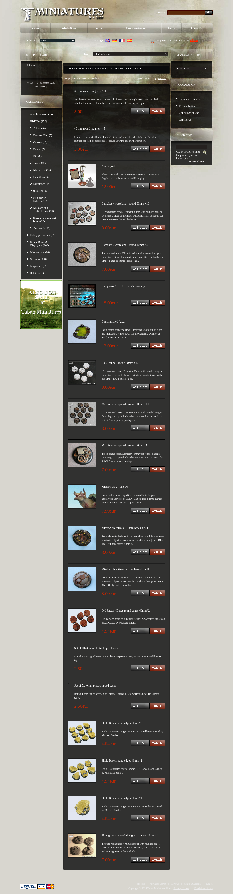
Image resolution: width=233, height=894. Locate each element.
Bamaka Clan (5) (42, 135)
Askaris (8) (39, 128)
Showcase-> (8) (38, 259)
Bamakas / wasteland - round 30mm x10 (125, 203)
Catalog (82, 68)
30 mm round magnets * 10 (90, 91)
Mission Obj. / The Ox (115, 486)
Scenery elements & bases (121, 68)
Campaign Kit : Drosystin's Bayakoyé (124, 286)
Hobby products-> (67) (42, 235)
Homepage (35, 28)
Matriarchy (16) (42, 169)
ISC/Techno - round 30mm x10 (120, 362)
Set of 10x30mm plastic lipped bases (96, 648)
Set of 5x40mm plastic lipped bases (95, 685)
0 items (194, 40)
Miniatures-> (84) (40, 252)
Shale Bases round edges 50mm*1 (122, 798)
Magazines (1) (38, 266)
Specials (99, 28)
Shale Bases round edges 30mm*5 (122, 723)
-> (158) (38, 121)
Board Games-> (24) (41, 114)
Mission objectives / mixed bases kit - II (125, 569)
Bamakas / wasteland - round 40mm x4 (125, 244)
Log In (171, 28)
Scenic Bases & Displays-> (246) (39, 243)
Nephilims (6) (41, 176)
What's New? (69, 28)
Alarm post (108, 166)
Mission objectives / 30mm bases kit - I (125, 528)
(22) (44, 219)
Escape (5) (39, 149)
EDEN (95, 68)
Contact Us (197, 28)
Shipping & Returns (190, 98)
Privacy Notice (187, 105)
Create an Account (136, 28)
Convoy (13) (40, 142)
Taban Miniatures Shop (159, 888)
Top (71, 68)
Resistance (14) (41, 183)
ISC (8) (37, 156)
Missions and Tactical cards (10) (43, 209)
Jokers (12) (39, 163)
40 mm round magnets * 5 (89, 128)
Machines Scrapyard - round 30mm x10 (125, 404)
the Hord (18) (40, 190)
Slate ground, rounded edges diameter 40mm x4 (130, 835)
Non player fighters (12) (40, 199)
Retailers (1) (37, 272)
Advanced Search (158, 883)
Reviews (175, 883)
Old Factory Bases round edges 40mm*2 (126, 610)
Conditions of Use (189, 112)
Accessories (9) (41, 228)
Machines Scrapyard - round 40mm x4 (124, 445)
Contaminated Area (113, 321)
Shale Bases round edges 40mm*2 (122, 760)
